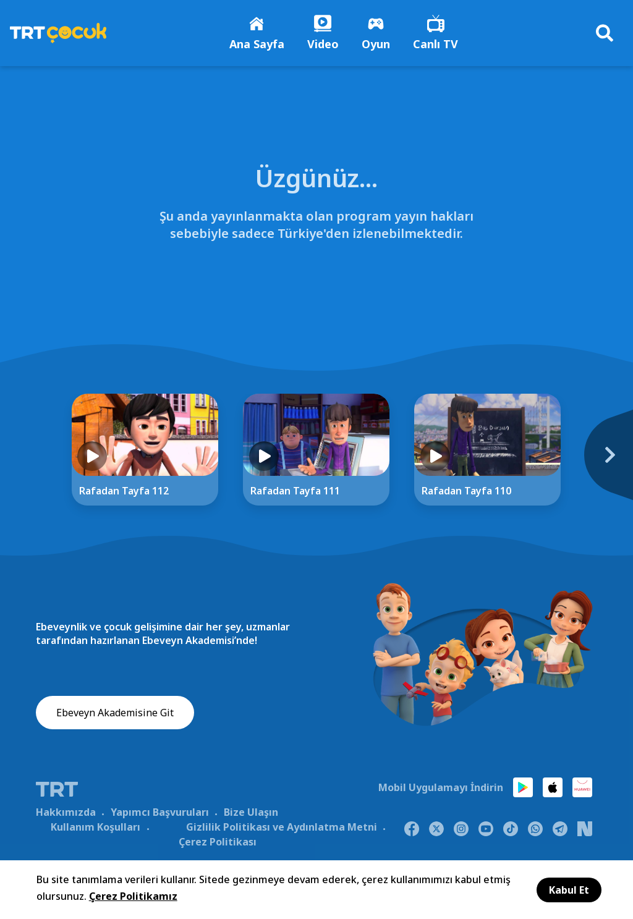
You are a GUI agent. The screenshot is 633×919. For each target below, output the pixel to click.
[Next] (602, 463)
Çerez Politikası (218, 843)
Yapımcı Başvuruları (160, 813)
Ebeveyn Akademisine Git (115, 714)
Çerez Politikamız (133, 896)
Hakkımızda (66, 813)
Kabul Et (569, 890)
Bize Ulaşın (251, 813)
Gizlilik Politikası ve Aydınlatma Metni (281, 828)
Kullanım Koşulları (95, 828)
